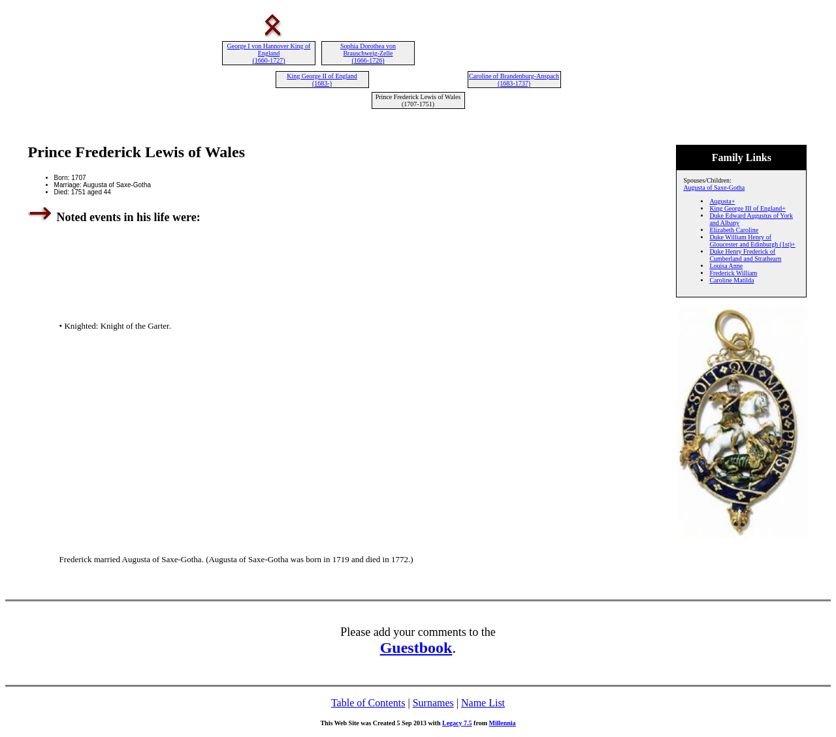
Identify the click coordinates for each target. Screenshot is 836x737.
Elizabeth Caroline (733, 229)
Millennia (502, 723)
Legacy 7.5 (457, 723)
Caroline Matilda (731, 280)
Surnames (433, 702)
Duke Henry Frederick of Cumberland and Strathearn (745, 255)
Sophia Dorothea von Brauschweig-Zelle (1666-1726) (368, 53)
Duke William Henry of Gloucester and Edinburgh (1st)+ (752, 240)
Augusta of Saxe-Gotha (714, 187)
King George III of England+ (747, 208)
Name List (483, 702)
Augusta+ (722, 201)
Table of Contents (368, 702)
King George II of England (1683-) (322, 79)
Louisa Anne (726, 265)
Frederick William (733, 273)
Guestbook (416, 647)
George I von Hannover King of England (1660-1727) (269, 53)
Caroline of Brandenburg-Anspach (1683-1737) (514, 79)
